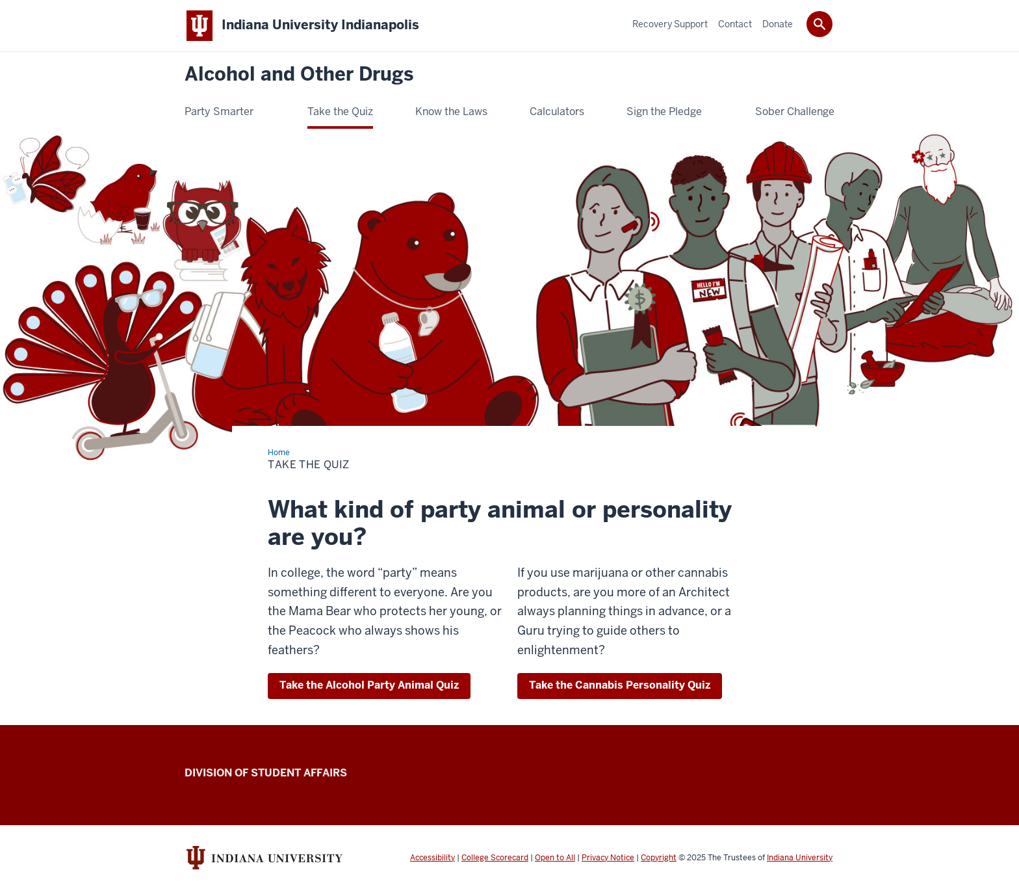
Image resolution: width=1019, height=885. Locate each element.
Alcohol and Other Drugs (299, 74)
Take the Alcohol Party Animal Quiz (369, 685)
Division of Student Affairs (266, 773)
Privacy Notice (608, 857)
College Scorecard (494, 857)
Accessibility (432, 857)
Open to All (555, 857)
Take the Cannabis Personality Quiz (619, 685)
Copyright (659, 857)
